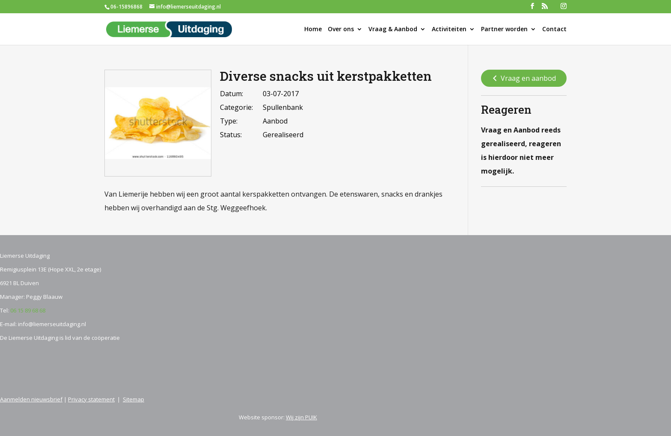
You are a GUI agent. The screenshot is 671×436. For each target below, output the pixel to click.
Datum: (231, 93)
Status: (231, 134)
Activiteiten (449, 29)
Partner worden (504, 29)
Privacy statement (91, 399)
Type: (229, 121)
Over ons (341, 29)
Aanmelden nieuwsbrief (31, 399)
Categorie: (236, 107)
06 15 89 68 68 (27, 310)
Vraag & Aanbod (392, 29)
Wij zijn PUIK (301, 417)
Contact (554, 29)
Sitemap (133, 399)
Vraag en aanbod (523, 79)
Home (313, 29)
